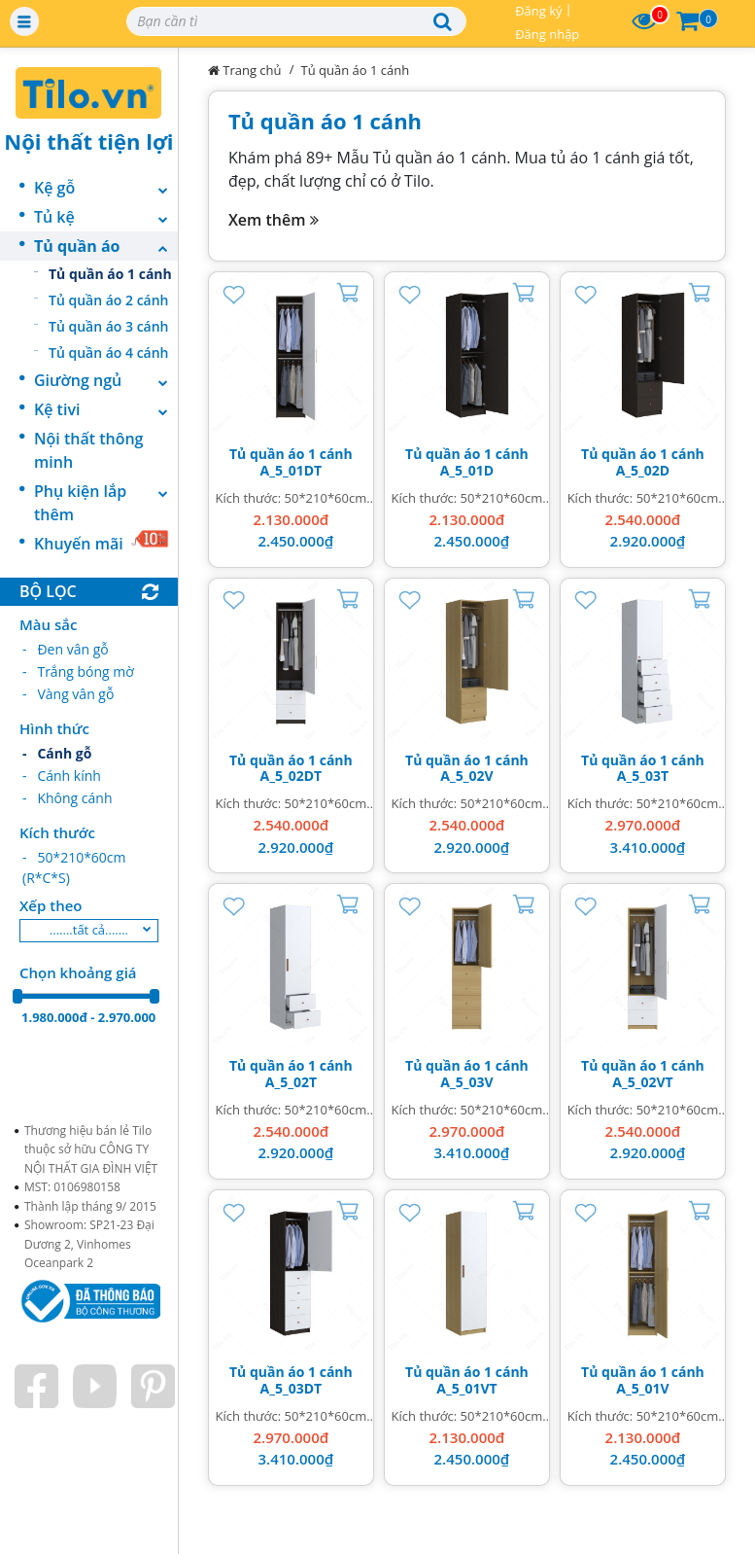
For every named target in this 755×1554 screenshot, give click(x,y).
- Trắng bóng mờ (78, 671)
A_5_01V (642, 1388)
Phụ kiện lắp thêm (106, 502)
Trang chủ (245, 70)
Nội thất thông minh (88, 450)
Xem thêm (273, 219)
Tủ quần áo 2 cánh (109, 300)
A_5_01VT (466, 1388)
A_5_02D (643, 470)
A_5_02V (466, 775)
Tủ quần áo (106, 246)
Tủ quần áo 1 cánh (110, 274)
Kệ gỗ (106, 187)
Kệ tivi (106, 409)
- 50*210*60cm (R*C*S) (74, 867)
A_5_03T (643, 775)
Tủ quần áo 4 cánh (109, 352)
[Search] (296, 21)
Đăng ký (538, 10)
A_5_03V (466, 1082)
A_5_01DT (291, 470)
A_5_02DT (291, 775)
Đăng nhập (547, 34)
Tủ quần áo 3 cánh (109, 326)
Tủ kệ (106, 217)
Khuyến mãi (101, 541)
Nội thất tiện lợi (88, 141)
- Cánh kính (61, 775)
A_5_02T (291, 1082)
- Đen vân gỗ (65, 649)
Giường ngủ (106, 380)
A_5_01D (467, 470)
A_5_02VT (642, 1082)
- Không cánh (67, 798)
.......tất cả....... (89, 929)
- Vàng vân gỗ (68, 694)
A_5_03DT (291, 1388)
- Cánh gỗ (56, 753)
